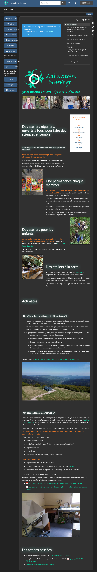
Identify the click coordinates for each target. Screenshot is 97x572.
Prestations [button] (10, 51)
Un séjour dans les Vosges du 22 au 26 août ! (77, 51)
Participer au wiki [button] (11, 85)
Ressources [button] (10, 90)
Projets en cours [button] (11, 40)
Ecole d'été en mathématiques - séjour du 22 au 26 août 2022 (57, 360)
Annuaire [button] (10, 45)
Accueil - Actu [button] (11, 18)
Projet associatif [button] (11, 67)
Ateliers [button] (10, 24)
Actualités (70, 47)
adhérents (79, 272)
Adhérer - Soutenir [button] (11, 29)
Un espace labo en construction (78, 56)
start (11, 10)
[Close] (59, 26)
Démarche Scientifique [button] (11, 61)
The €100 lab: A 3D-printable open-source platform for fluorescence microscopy (56, 483)
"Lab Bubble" (72, 466)
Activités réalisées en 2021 (61, 555)
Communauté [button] (11, 35)
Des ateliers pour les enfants (76, 39)
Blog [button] (10, 79)
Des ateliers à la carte (73, 43)
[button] (70, 3)
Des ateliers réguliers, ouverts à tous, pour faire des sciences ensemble (77, 29)
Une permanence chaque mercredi (77, 35)
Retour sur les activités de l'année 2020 (40, 565)
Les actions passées (73, 62)
